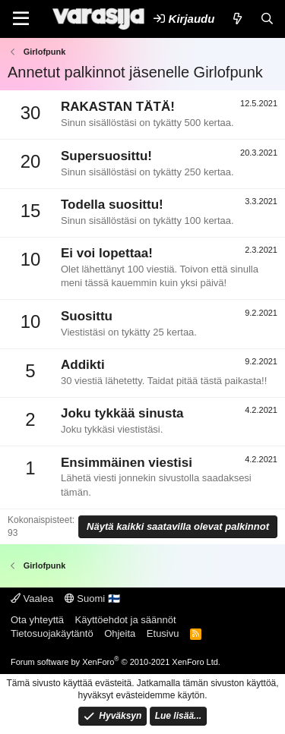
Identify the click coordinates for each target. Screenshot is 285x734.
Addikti (83, 365)
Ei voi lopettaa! (107, 253)
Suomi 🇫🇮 (92, 598)
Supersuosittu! (106, 156)
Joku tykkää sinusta (122, 413)
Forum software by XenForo (115, 661)
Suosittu (86, 316)
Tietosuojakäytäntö (52, 633)
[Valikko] (21, 19)
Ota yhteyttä (37, 619)
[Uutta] (237, 19)
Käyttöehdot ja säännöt (125, 619)
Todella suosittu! (112, 204)
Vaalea (32, 598)
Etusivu (163, 633)
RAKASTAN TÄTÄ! (118, 106)
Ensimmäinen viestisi (126, 462)
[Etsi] (267, 19)
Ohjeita (119, 633)
